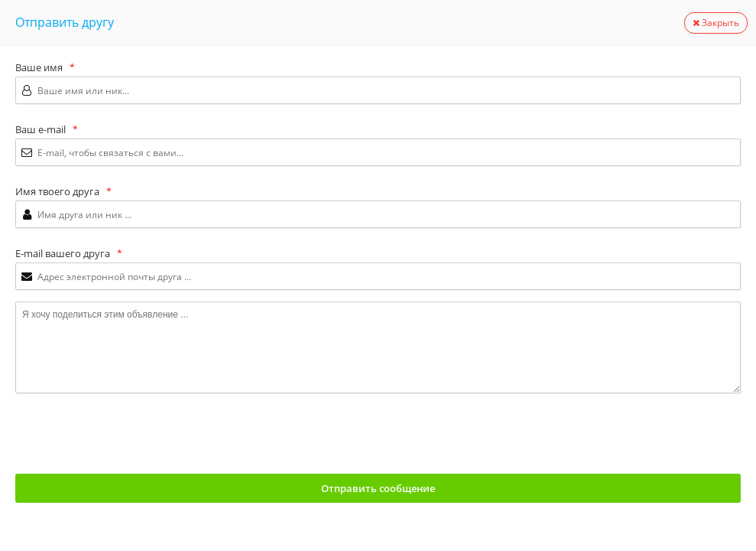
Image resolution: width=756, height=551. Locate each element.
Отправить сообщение (378, 488)
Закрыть (716, 22)
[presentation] (131, 435)
